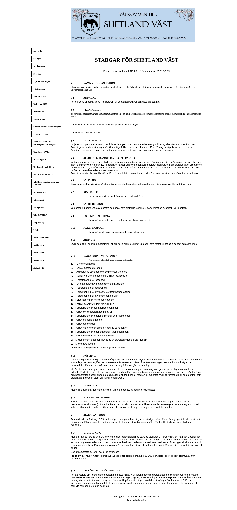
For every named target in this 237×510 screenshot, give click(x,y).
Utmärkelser (39, 119)
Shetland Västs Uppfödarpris (47, 126)
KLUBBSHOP (40, 215)
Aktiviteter (38, 111)
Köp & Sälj (38, 222)
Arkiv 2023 (38, 245)
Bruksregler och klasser (44, 167)
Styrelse (37, 74)
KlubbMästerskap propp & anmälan (46, 183)
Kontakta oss (39, 96)
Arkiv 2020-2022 (41, 237)
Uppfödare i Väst (41, 152)
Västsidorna (39, 89)
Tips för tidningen (41, 81)
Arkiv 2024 (38, 252)
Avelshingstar (39, 159)
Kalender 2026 (40, 104)
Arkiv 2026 (38, 268)
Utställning (38, 200)
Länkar (36, 230)
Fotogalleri (38, 207)
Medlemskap (39, 66)
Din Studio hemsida (136, 500)
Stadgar (37, 58)
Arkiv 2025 (38, 260)
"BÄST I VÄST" (41, 134)
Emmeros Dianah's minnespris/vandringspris (45, 143)
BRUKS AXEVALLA (43, 174)
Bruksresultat (39, 192)
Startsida (37, 51)
